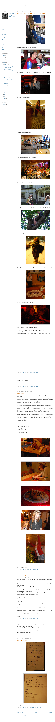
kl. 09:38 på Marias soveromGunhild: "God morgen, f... (9, 71)
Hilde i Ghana (4, 24)
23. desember (20, 393)
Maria (3, 49)
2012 (4, 57)
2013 (4, 55)
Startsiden (35, 712)
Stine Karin (4, 36)
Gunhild (12, 13)
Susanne (3, 42)
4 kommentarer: (35, 372)
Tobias (3, 47)
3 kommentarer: (35, 618)
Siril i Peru (4, 34)
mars (5, 98)
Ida (2, 41)
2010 (4, 60)
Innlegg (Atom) (25, 715)
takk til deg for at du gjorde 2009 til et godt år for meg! (31, 13)
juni (5, 92)
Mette (3, 39)
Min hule (27, 6)
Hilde (3, 44)
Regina (3, 29)
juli (5, 90)
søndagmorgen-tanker (23, 575)
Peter (3, 45)
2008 (4, 102)
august (5, 88)
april (5, 96)
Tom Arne (4, 31)
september (6, 87)
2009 (4, 62)
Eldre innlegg (50, 712)
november (6, 83)
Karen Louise (4, 37)
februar (5, 100)
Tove (3, 26)
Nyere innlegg (20, 712)
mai (5, 94)
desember (6, 64)
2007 (4, 104)
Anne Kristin (4, 27)
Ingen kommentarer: (36, 634)
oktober (5, 85)
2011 (4, 59)
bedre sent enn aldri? (22, 640)
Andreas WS (4, 32)
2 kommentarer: (35, 386)
